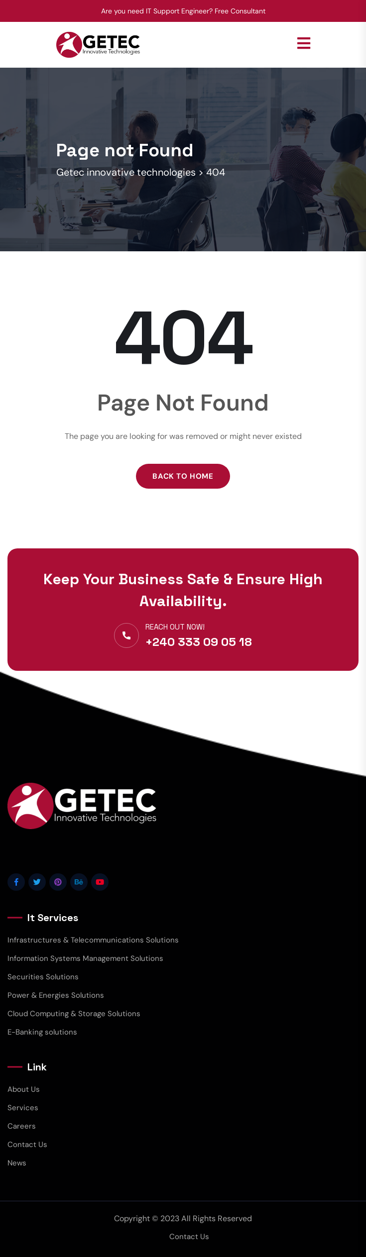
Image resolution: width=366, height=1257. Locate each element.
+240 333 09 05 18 (198, 641)
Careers (21, 1126)
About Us (23, 1089)
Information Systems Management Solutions (85, 958)
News (16, 1163)
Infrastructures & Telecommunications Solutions (93, 940)
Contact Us (27, 1145)
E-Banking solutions (42, 1032)
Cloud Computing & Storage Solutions (73, 1014)
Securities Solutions (43, 977)
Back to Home (182, 476)
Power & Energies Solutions (55, 995)
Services (22, 1108)
